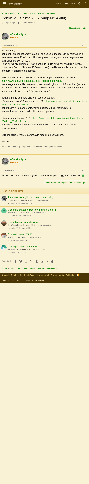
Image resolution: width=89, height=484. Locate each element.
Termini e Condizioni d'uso (22, 476)
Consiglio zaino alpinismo (22, 310)
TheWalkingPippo (15, 289)
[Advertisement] (44, 32)
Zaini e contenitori (40, 264)
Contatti (5, 476)
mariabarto (12, 277)
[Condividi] (82, 88)
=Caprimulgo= (10, 65)
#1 (86, 88)
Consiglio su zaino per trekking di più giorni (32, 273)
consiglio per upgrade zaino (23, 286)
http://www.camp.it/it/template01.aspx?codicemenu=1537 (32, 123)
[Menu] (4, 4)
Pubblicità (70, 476)
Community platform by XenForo (24, 481)
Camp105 (12, 264)
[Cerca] (85, 4)
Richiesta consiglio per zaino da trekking (30, 261)
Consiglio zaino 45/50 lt (21, 298)
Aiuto (61, 476)
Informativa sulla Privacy (46, 476)
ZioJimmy (11, 313)
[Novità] (79, 4)
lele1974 (11, 301)
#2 (86, 234)
